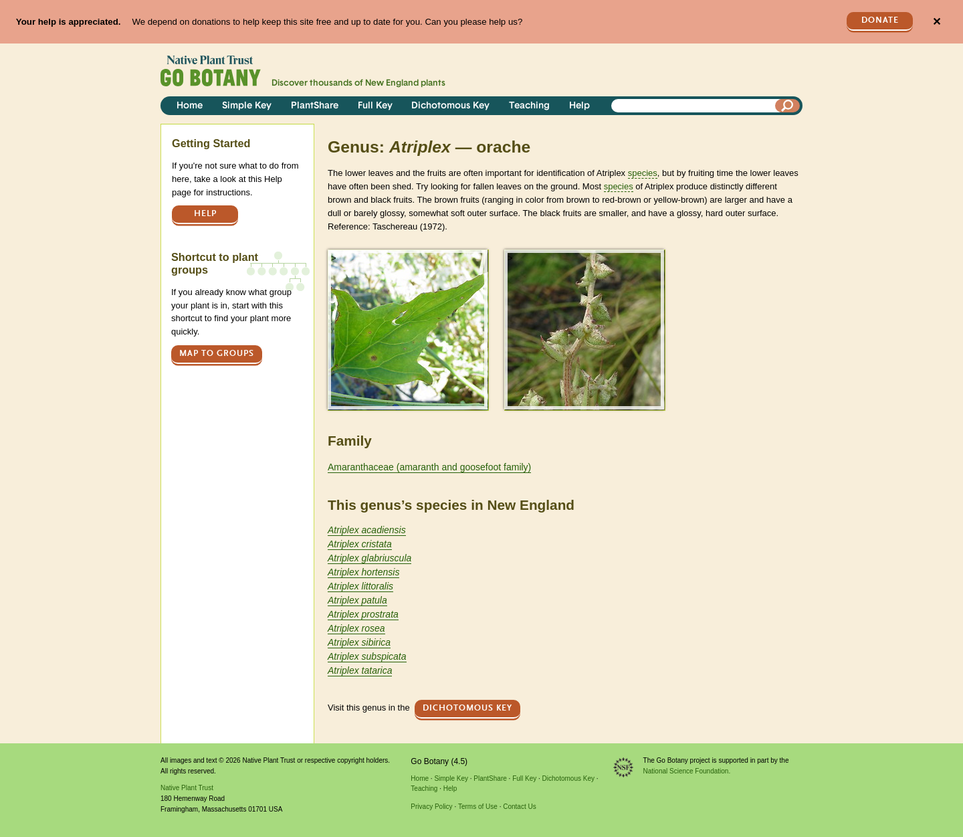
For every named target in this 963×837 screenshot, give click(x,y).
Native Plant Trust (186, 788)
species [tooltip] (642, 173)
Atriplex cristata (360, 544)
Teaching (529, 106)
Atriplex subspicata (367, 656)
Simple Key (247, 106)
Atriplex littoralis (360, 586)
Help (579, 106)
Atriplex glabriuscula (369, 558)
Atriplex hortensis (363, 572)
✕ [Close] (936, 21)
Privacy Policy (431, 806)
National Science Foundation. (687, 771)
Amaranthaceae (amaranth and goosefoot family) (429, 467)
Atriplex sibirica (359, 642)
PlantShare (314, 106)
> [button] (333, 258)
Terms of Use (478, 806)
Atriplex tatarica (360, 670)
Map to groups (216, 353)
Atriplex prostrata (363, 614)
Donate (880, 20)
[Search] (787, 105)
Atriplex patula (357, 600)
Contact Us (519, 806)
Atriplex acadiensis (367, 530)
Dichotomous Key (450, 106)
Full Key (375, 106)
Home (190, 106)
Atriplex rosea (356, 628)
